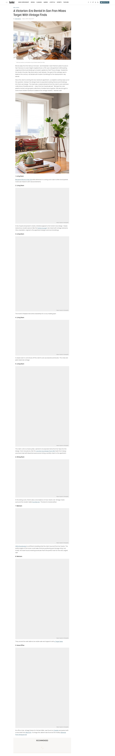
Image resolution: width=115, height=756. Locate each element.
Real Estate (16, 7)
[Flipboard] (93, 2)
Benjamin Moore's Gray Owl (23, 179)
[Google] (95, 2)
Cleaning (39, 2)
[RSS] (98, 2)
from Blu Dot (36, 502)
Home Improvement (23, 2)
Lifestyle (52, 2)
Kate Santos (18, 18)
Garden (46, 2)
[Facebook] (88, 2)
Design (33, 2)
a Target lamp (58, 641)
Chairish (56, 730)
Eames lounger (42, 228)
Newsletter (104, 2)
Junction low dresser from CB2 (45, 451)
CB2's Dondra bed (20, 546)
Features (66, 2)
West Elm (28, 732)
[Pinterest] (91, 2)
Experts (59, 2)
